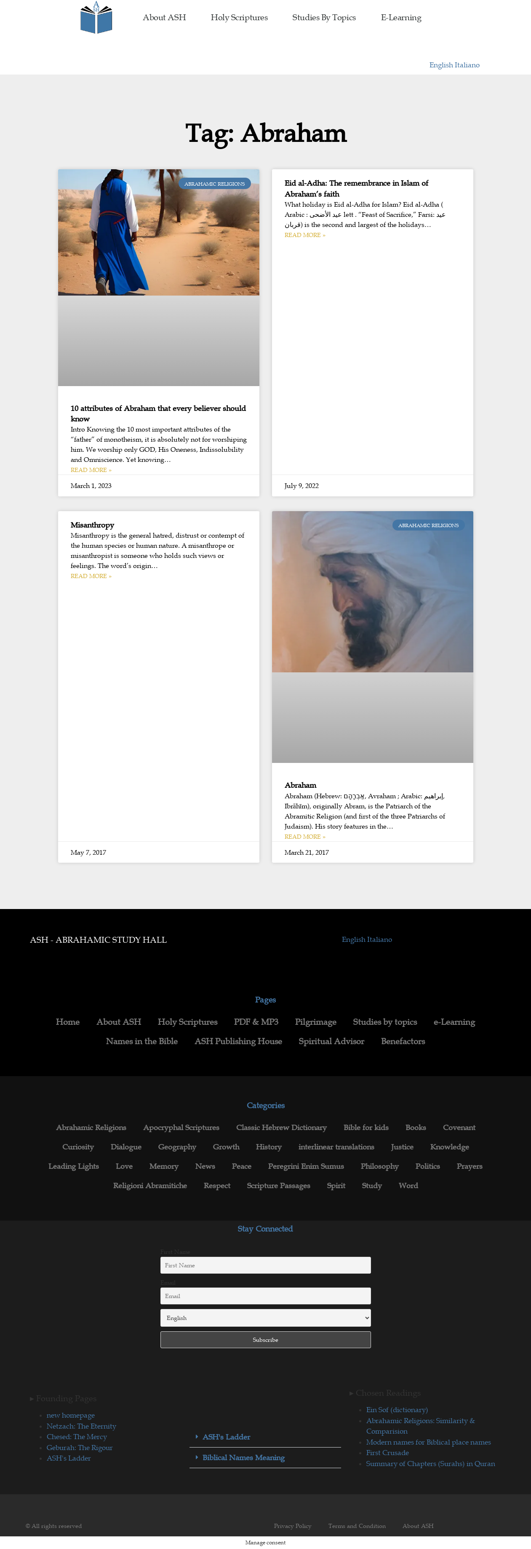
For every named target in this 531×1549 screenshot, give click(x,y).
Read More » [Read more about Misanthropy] (91, 576)
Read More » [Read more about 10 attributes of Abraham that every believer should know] (91, 470)
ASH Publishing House (238, 1041)
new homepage (71, 1415)
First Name (175, 1252)
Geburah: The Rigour (80, 1447)
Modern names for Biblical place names (428, 1442)
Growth (226, 1147)
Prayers (470, 1166)
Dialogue (126, 1147)
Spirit (336, 1185)
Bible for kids (366, 1127)
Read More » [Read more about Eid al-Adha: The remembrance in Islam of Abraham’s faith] (305, 235)
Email (168, 1282)
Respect (217, 1185)
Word (408, 1185)
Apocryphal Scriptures (181, 1127)
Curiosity (78, 1147)
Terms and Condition (357, 1526)
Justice (402, 1147)
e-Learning (401, 17)
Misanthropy (92, 525)
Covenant (459, 1127)
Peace (241, 1166)
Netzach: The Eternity (81, 1426)
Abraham (300, 785)
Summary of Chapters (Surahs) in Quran (430, 1463)
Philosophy (380, 1166)
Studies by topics (324, 17)
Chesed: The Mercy (77, 1436)
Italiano (467, 64)
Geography (177, 1147)
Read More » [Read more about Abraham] (305, 836)
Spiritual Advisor (331, 1041)
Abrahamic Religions (91, 1127)
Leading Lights (73, 1166)
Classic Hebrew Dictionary (281, 1127)
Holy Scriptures (239, 17)
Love (124, 1166)
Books (416, 1127)
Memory (164, 1166)
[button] (265, 1437)
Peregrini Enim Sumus (306, 1166)
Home (68, 1022)
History (269, 1147)
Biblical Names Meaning (244, 1457)
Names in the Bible (142, 1041)
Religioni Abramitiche (150, 1185)
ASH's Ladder (69, 1458)
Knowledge (449, 1147)
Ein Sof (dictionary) (397, 1409)
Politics (428, 1166)
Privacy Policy (293, 1526)
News (205, 1166)
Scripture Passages (278, 1185)
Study (372, 1185)
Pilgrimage (315, 1022)
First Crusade (387, 1452)
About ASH (164, 17)
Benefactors (403, 1041)
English (442, 64)
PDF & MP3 (256, 1022)
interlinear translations (336, 1147)
